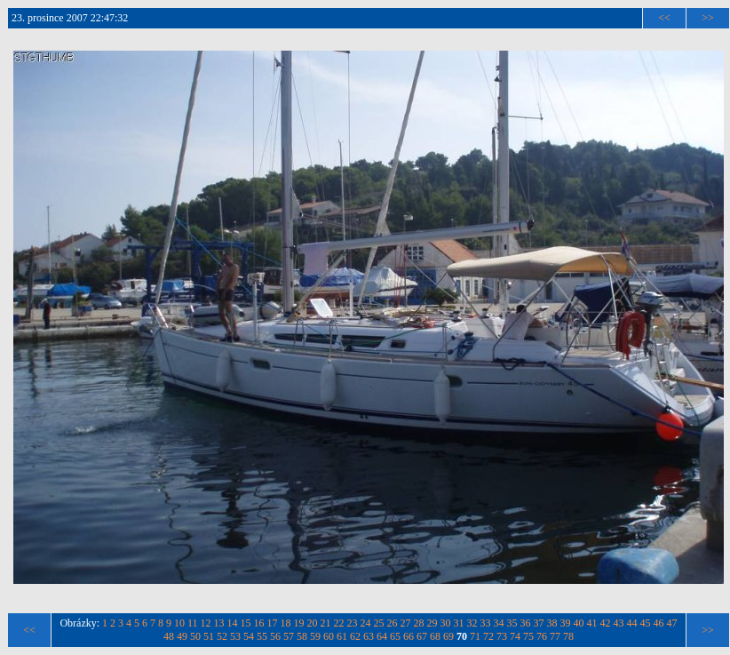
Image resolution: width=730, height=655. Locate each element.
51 (208, 636)
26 (392, 623)
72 (488, 636)
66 (408, 636)
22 (339, 623)
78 (568, 636)
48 (168, 636)
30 (445, 623)
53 (235, 636)
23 (352, 623)
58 (302, 636)
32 (472, 623)
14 (232, 623)
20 (312, 623)
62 (355, 636)
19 (299, 623)
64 (382, 636)
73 (501, 636)
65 (395, 636)
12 (206, 623)
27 (406, 623)
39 (565, 623)
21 (326, 623)
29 (432, 623)
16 (259, 623)
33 (485, 623)
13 (219, 623)
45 (645, 623)
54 (248, 636)
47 (672, 623)
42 (605, 623)
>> (708, 18)
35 (512, 623)
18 (286, 623)
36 (525, 623)
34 (499, 623)
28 (419, 623)
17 (272, 623)
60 (328, 636)
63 (368, 636)
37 (539, 623)
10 (179, 623)
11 (192, 623)
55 (262, 636)
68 (435, 636)
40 (579, 623)
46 (659, 623)
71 (475, 636)
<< (664, 18)
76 (541, 636)
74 (515, 636)
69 (448, 636)
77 (555, 636)
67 (422, 636)
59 (315, 636)
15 (246, 623)
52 (222, 636)
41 (592, 623)
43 (619, 623)
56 (275, 636)
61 (342, 636)
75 (528, 636)
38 (552, 623)
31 (459, 623)
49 (182, 636)
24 (366, 623)
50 (195, 636)
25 (379, 623)
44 (632, 623)
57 (288, 636)
